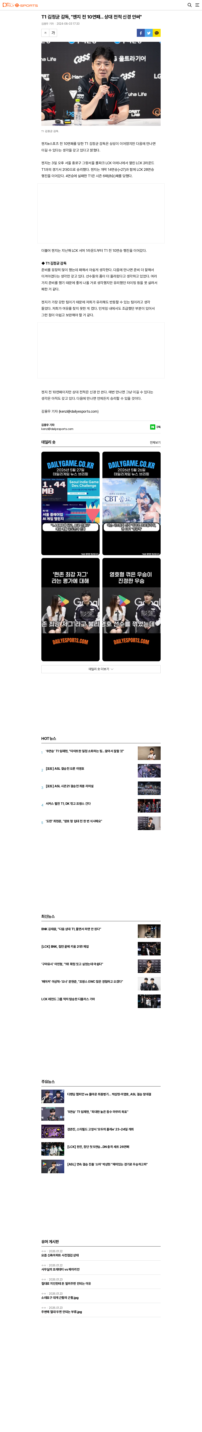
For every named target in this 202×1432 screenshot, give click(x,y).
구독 (158, 427)
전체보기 (155, 442)
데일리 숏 (48, 442)
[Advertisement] (101, 213)
